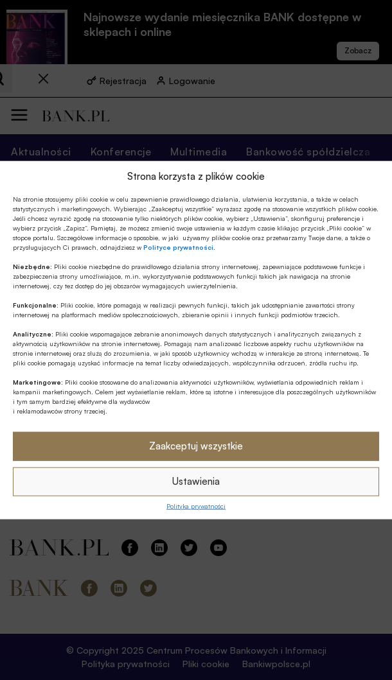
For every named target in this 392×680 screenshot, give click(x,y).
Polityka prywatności (196, 505)
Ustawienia (196, 481)
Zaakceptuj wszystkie (196, 446)
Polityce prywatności (178, 246)
